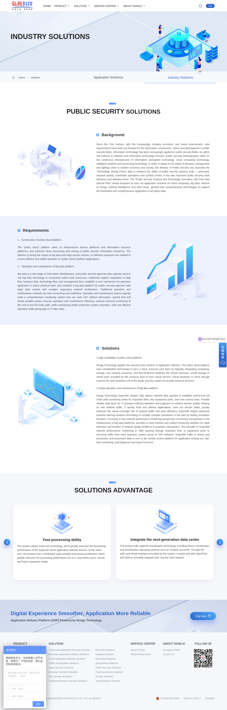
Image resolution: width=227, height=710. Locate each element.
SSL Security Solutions (60, 676)
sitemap (210, 698)
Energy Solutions (104, 676)
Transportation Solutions (108, 681)
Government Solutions (107, 663)
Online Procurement (141, 654)
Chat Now (203, 616)
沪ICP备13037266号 (167, 698)
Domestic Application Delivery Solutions (69, 654)
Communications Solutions (109, 672)
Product (62, 5)
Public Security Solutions (108, 667)
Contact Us (168, 654)
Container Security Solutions (63, 672)
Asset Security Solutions (61, 667)
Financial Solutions (105, 650)
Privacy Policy (192, 698)
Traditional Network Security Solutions (68, 681)
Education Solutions (106, 658)
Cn (210, 6)
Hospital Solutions (105, 654)
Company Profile (171, 650)
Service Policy (138, 650)
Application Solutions (108, 77)
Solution (82, 5)
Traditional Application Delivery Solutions (69, 650)
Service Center (107, 5)
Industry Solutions (180, 77)
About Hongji (134, 5)
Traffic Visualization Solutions (64, 663)
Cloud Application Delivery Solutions (67, 658)
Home (47, 6)
